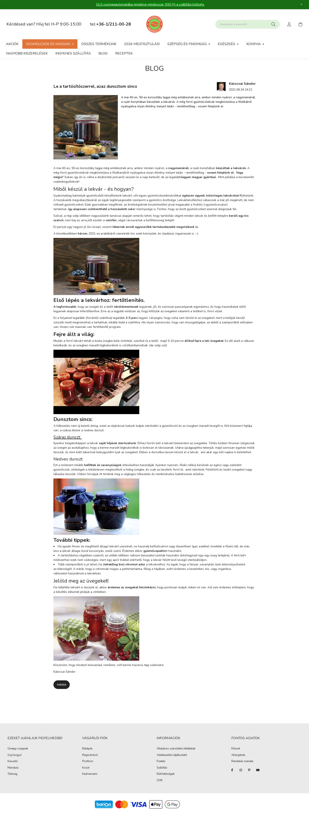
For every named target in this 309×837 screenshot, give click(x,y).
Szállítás (162, 768)
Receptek (124, 53)
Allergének (238, 755)
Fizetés (161, 761)
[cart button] (300, 24)
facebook (232, 770)
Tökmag (12, 774)
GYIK (160, 780)
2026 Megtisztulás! (142, 44)
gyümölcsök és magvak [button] (48, 44)
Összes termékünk (98, 44)
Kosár (86, 768)
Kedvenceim (89, 774)
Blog (103, 53)
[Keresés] (273, 24)
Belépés (87, 749)
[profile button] (289, 24)
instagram (240, 770)
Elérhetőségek (165, 774)
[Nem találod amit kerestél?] (247, 24)
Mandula (13, 768)
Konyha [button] (254, 44)
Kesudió (13, 761)
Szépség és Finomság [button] (187, 44)
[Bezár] (301, 4)
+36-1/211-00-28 (113, 24)
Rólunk (235, 749)
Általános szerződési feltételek (176, 749)
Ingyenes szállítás (73, 53)
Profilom (87, 761)
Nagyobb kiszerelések (27, 53)
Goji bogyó (15, 755)
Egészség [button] (227, 44)
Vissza (61, 684)
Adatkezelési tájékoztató (172, 755)
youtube (258, 770)
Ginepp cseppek (18, 749)
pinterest (249, 770)
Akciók (12, 44)
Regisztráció (90, 755)
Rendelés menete (242, 761)
